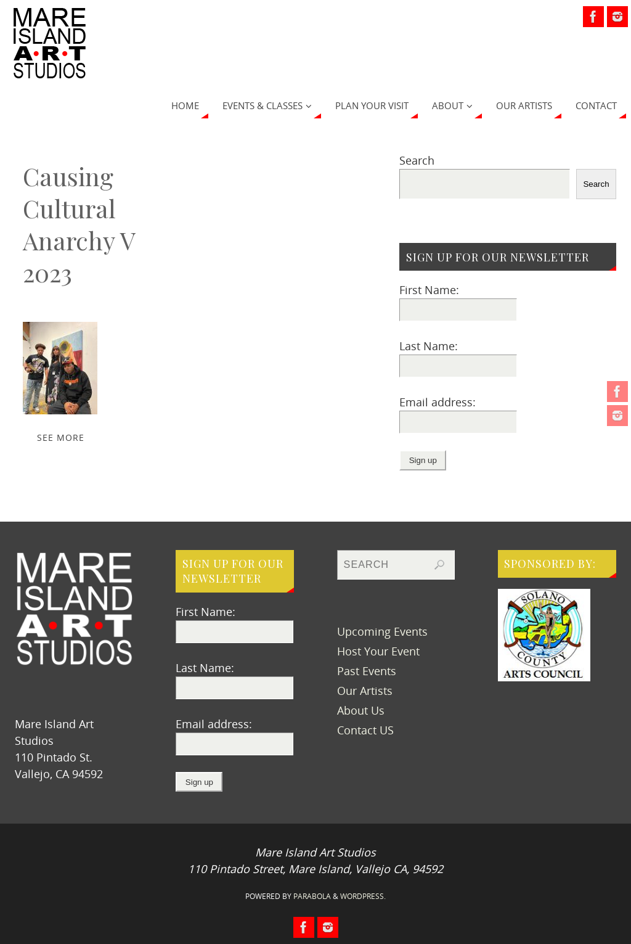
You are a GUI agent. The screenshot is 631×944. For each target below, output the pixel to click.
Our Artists (365, 690)
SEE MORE (60, 437)
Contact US (365, 730)
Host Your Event (378, 651)
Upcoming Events (382, 631)
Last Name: (428, 346)
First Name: (429, 289)
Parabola (312, 896)
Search (416, 160)
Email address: (437, 402)
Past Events (366, 670)
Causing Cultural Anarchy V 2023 (79, 224)
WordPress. (363, 896)
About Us (361, 710)
